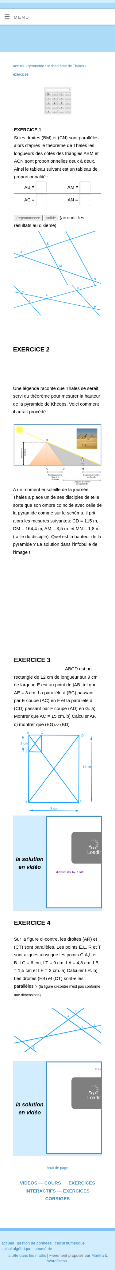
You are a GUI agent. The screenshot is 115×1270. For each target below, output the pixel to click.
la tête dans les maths (26, 1255)
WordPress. (57, 1261)
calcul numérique (70, 1243)
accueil (19, 66)
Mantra (97, 1255)
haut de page (57, 1168)
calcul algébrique (16, 1248)
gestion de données (34, 1243)
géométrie (43, 1248)
